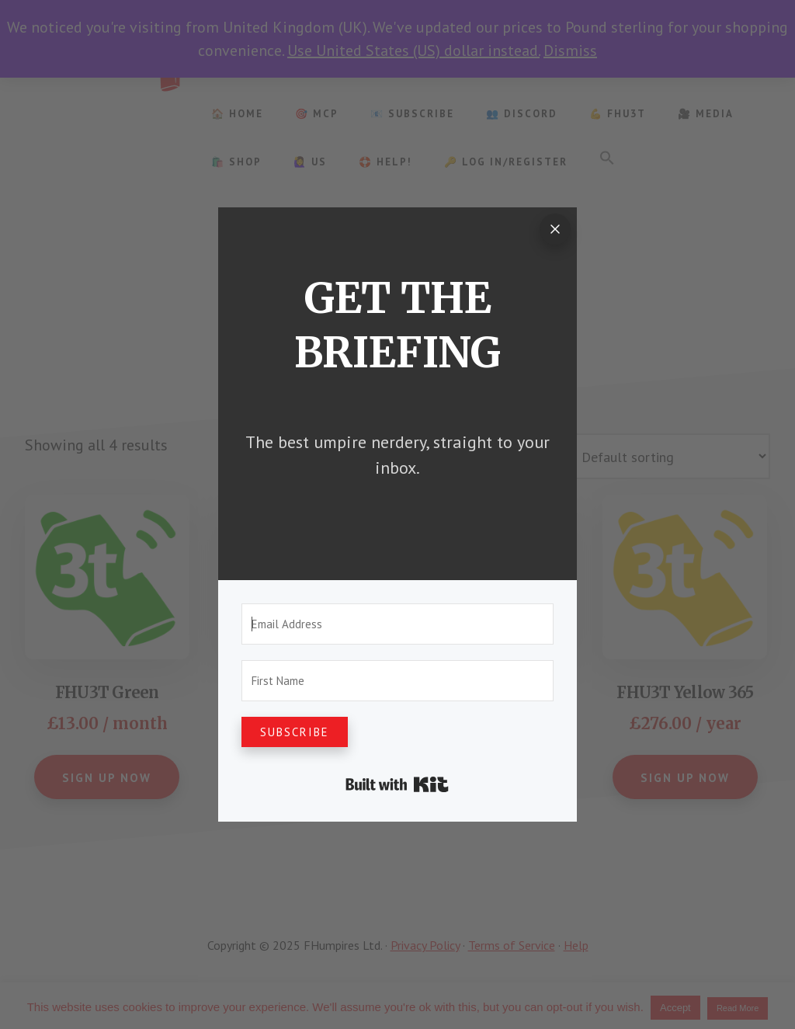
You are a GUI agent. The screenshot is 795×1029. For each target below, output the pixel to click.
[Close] (555, 229)
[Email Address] (397, 624)
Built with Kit (397, 784)
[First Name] (397, 680)
